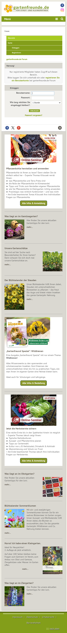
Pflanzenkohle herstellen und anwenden (27, 168)
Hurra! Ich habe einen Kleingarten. (23, 543)
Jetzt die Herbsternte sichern (21, 428)
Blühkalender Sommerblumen (20, 505)
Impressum (17, 617)
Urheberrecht (48, 617)
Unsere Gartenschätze (16, 248)
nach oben (54, 628)
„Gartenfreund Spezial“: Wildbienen (24, 351)
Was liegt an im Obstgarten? (19, 473)
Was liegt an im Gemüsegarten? (21, 216)
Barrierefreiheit (34, 622)
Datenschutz (32, 617)
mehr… (30, 227)
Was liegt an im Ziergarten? (19, 582)
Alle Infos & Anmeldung (33, 203)
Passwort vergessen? (33, 115)
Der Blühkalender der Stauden (20, 280)
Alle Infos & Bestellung (33, 383)
